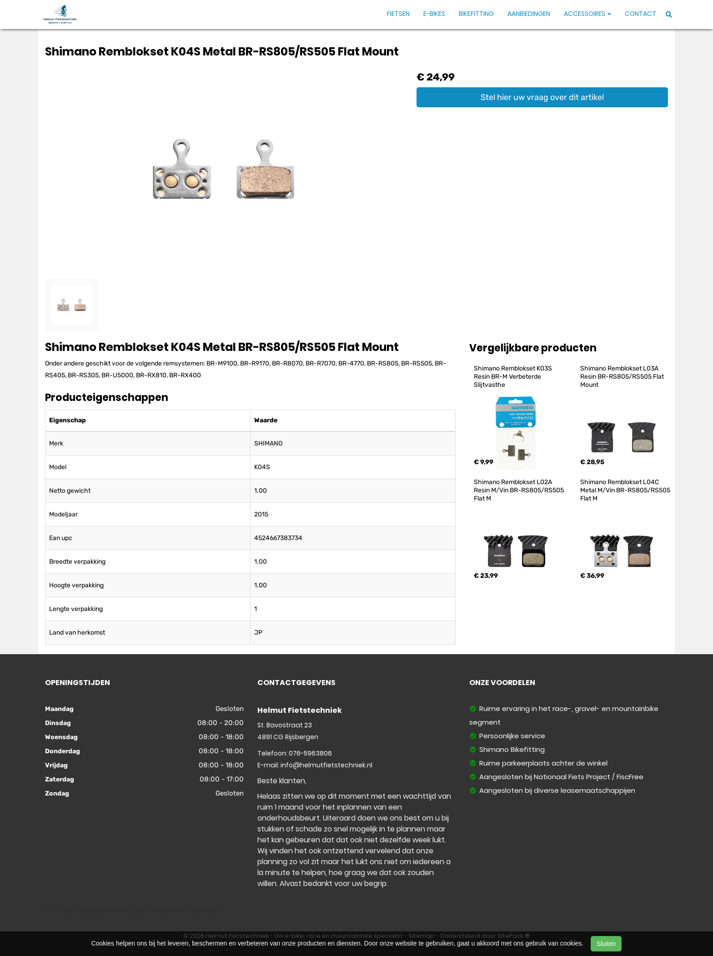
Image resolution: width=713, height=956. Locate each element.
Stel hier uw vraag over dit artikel (542, 97)
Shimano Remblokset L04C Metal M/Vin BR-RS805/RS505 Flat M (626, 490)
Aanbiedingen (528, 13)
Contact (640, 13)
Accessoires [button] (587, 13)
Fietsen (398, 13)
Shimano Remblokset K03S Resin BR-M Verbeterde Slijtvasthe (513, 377)
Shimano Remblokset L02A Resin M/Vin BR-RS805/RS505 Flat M (519, 490)
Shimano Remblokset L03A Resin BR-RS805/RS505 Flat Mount (622, 377)
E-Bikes (434, 13)
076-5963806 (310, 753)
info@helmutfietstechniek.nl (326, 765)
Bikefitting (476, 13)
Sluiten (606, 943)
